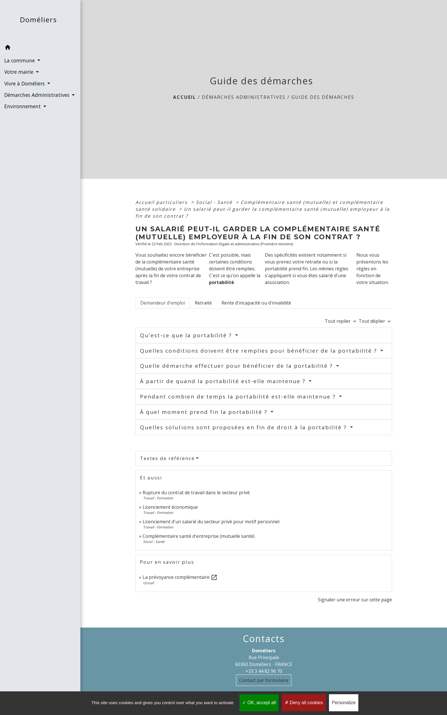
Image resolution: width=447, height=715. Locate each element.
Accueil (184, 97)
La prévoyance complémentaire (180, 577)
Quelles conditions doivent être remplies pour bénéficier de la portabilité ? (259, 350)
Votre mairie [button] (19, 71)
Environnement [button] (23, 106)
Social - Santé (215, 202)
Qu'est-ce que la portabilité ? (187, 335)
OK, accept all (259, 702)
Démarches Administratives (244, 97)
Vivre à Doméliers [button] (25, 83)
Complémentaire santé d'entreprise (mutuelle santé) (199, 536)
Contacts (264, 638)
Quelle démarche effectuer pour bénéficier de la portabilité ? (237, 365)
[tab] (162, 302)
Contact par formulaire (263, 680)
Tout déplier (375, 321)
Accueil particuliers (162, 202)
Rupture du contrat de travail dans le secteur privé (196, 492)
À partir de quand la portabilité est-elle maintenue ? (223, 381)
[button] (40, 48)
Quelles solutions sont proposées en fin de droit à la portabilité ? (244, 427)
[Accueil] (40, 21)
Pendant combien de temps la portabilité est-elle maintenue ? (239, 396)
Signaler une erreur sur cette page (355, 599)
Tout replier (342, 321)
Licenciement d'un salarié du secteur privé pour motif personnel (211, 521)
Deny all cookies (304, 702)
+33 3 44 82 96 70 (263, 671)
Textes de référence (167, 458)
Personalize (344, 702)
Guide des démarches (322, 97)
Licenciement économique (170, 507)
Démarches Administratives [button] (37, 94)
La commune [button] (20, 60)
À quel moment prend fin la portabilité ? (204, 412)
